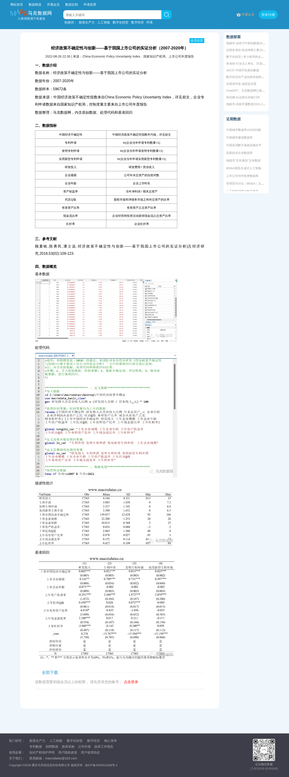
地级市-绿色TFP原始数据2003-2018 (249, 43)
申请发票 (90, 4)
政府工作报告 (103, 746)
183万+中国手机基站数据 (242, 70)
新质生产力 (87, 22)
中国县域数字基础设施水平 (243, 146)
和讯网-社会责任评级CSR (243, 97)
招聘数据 (52, 746)
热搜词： (70, 22)
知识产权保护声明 (42, 752)
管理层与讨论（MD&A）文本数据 (248, 184)
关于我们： (17, 758)
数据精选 (35, 4)
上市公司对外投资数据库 (242, 176)
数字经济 (137, 22)
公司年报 (84, 746)
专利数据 (35, 746)
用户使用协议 (90, 752)
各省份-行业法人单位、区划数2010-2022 (253, 63)
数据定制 (71, 4)
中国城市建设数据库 (239, 138)
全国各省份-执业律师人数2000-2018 (250, 50)
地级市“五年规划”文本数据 (243, 161)
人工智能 (103, 22)
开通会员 (54, 4)
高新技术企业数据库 (239, 153)
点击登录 (131, 682)
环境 (149, 22)
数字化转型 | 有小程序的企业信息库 (249, 56)
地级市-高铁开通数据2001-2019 (247, 104)
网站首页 (16, 4)
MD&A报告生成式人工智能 (243, 169)
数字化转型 (120, 22)
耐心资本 (110, 740)
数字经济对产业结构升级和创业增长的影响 (254, 77)
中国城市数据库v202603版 (243, 130)
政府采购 (68, 746)
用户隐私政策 (67, 752)
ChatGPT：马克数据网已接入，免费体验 (253, 90)
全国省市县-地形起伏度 (241, 84)
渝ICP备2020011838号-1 (101, 765)
